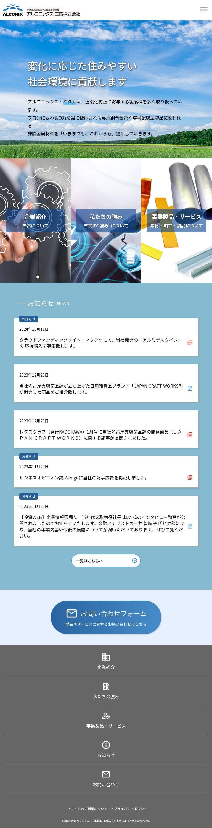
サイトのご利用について (89, 808)
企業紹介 (106, 667)
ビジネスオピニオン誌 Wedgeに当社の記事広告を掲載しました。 (84, 477)
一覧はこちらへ (89, 561)
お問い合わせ (106, 784)
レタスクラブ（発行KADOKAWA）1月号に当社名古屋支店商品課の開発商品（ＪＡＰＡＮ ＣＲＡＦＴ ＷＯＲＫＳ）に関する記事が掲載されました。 (100, 434)
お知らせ (106, 755)
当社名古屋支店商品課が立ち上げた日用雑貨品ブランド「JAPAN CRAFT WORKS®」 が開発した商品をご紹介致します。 (102, 388)
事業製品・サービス (106, 725)
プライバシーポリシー (130, 808)
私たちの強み (106, 696)
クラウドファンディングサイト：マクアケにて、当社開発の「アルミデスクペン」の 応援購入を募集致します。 (100, 342)
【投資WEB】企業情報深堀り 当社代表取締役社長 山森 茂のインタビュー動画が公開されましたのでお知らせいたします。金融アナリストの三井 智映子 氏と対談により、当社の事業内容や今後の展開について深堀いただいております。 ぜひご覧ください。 (102, 526)
